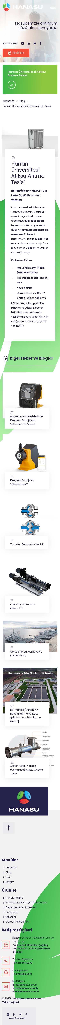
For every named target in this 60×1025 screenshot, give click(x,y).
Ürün (6, 877)
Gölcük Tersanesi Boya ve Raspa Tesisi (27, 651)
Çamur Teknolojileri (15, 922)
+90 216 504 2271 (22, 974)
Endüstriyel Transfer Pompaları (27, 604)
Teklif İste (16, 53)
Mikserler (9, 917)
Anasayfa (8, 101)
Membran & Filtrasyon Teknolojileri (24, 902)
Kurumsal (9, 867)
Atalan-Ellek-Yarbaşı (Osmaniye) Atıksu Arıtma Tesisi (27, 767)
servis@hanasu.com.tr (25, 991)
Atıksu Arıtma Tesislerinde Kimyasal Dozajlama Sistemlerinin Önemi (27, 418)
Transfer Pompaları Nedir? (26, 542)
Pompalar (10, 912)
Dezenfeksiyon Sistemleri (19, 907)
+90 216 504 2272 (22, 962)
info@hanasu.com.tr (24, 984)
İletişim (8, 882)
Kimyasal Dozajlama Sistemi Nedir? (27, 480)
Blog (22, 101)
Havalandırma (12, 898)
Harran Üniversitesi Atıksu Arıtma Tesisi (27, 106)
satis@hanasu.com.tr (25, 988)
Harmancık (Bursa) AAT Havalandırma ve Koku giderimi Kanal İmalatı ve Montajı (27, 713)
